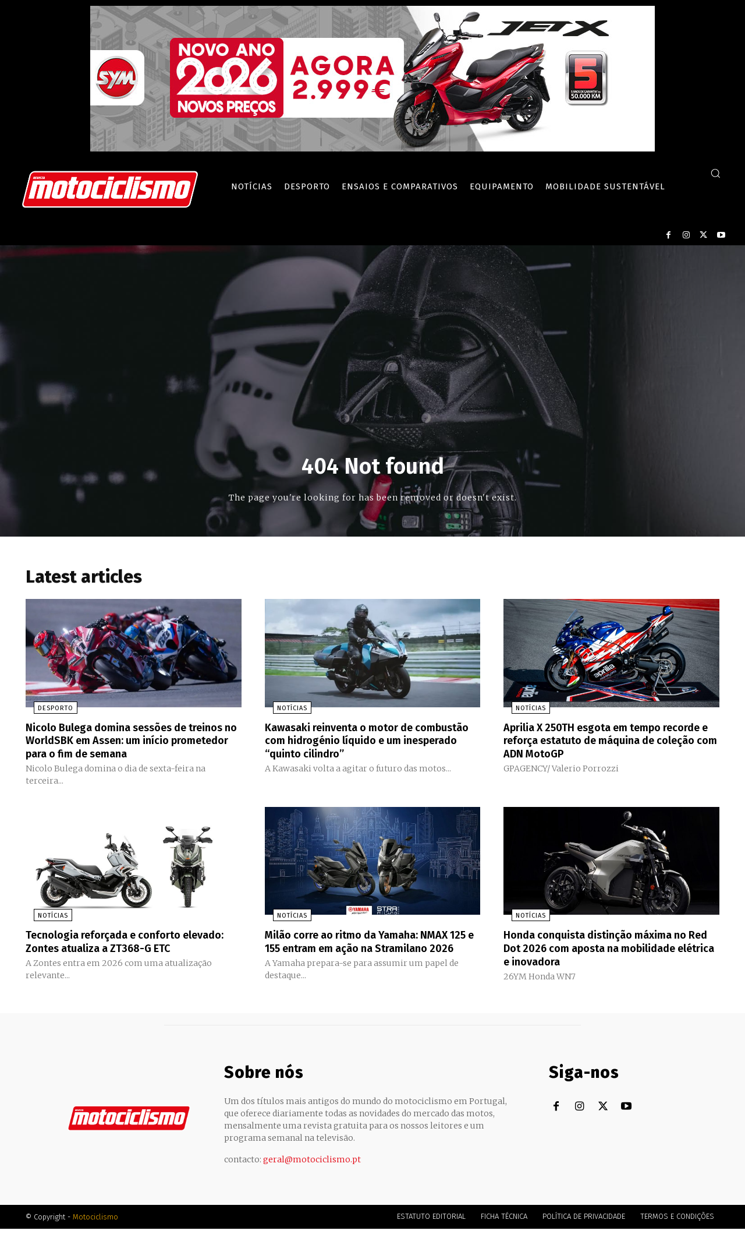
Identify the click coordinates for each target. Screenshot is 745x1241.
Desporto (47, 711)
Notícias (284, 711)
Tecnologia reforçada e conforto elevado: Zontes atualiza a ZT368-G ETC (131, 942)
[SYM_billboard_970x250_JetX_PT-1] (372, 148)
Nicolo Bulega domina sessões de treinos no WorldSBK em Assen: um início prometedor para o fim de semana (133, 743)
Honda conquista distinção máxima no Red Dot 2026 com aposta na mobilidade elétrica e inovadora (604, 949)
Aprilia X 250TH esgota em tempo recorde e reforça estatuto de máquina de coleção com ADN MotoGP (607, 743)
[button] (715, 173)
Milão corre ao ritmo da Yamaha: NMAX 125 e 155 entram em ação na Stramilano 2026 (367, 949)
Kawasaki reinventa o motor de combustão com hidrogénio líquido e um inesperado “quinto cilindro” (372, 743)
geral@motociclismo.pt (312, 1171)
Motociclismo (95, 1229)
